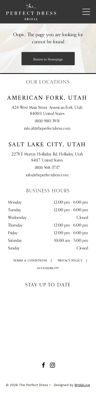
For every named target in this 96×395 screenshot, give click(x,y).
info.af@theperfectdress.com (47, 129)
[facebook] (43, 365)
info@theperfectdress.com (47, 175)
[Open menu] (86, 12)
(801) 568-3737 (47, 168)
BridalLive (82, 385)
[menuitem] (30, 261)
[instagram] (52, 365)
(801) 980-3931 (47, 121)
